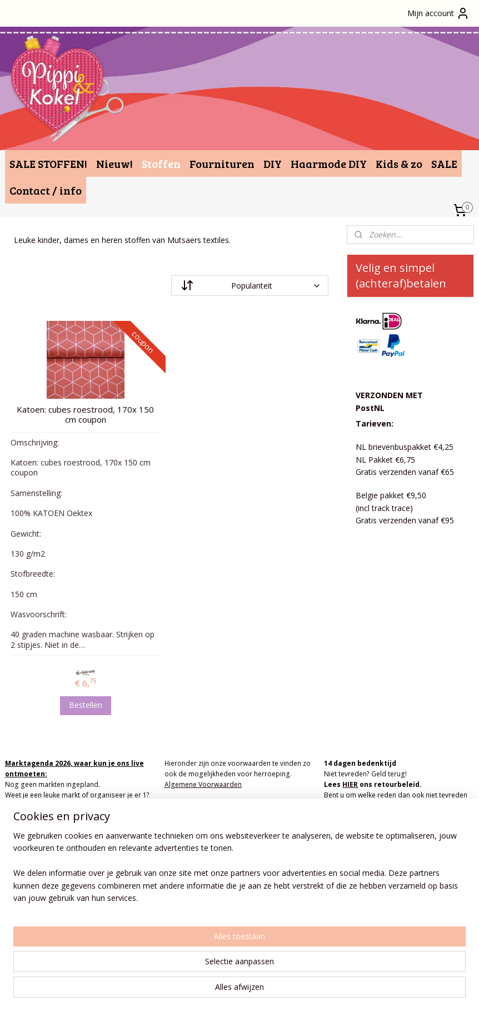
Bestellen (85, 705)
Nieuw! (114, 163)
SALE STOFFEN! (48, 163)
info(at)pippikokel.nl (196, 859)
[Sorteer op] (250, 285)
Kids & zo (399, 163)
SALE (444, 163)
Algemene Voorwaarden (203, 784)
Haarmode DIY (329, 163)
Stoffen (161, 163)
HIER (350, 784)
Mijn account (438, 13)
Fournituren (222, 163)
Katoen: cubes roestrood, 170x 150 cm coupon (85, 414)
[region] (166, 954)
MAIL (114, 805)
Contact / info (45, 190)
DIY (272, 163)
